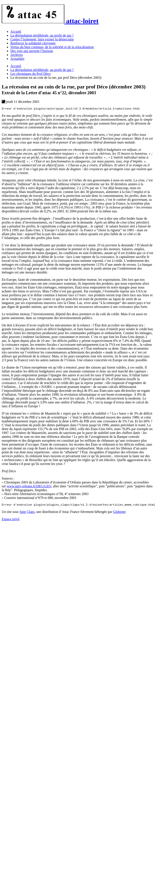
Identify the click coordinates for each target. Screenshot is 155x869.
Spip (22, 513)
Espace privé (10, 520)
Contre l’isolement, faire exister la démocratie (42, 39)
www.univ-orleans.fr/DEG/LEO (29, 487)
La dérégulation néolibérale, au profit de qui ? (42, 35)
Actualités (17, 58)
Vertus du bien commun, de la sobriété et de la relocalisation (52, 47)
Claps (31, 513)
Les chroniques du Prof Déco (30, 74)
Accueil (15, 31)
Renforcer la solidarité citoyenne (32, 43)
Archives (16, 55)
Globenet (119, 513)
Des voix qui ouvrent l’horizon (31, 51)
